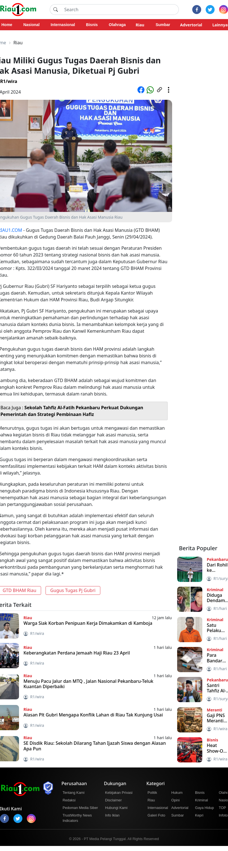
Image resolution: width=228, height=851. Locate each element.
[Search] (120, 9)
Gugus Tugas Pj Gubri (73, 590)
